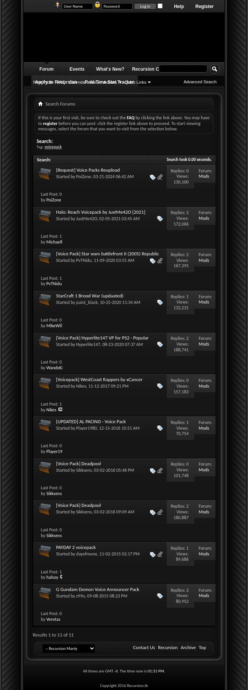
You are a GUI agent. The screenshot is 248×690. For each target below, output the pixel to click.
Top (202, 647)
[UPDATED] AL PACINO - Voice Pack (91, 421)
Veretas (53, 619)
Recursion (168, 647)
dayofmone (86, 554)
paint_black (87, 302)
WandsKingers (59, 367)
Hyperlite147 (88, 344)
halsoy (52, 577)
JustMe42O (86, 218)
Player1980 (86, 428)
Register (204, 6)
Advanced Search (200, 82)
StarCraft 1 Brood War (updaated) (90, 296)
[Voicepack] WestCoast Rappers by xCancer (99, 379)
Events (76, 69)
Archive (188, 647)
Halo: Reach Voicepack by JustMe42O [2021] (100, 212)
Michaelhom (57, 242)
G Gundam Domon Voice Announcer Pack (97, 589)
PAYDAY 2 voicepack (76, 547)
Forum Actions (103, 82)
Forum (46, 69)
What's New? (110, 69)
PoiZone (83, 176)
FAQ (61, 82)
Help (179, 6)
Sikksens (84, 470)
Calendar (78, 82)
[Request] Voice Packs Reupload (88, 170)
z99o (80, 596)
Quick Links (136, 82)
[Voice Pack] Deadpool (78, 463)
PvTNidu (84, 260)
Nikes (81, 386)
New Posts (43, 82)
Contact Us (144, 647)
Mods (204, 176)
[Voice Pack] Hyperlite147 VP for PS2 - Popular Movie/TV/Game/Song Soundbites (102, 341)
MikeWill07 (56, 325)
